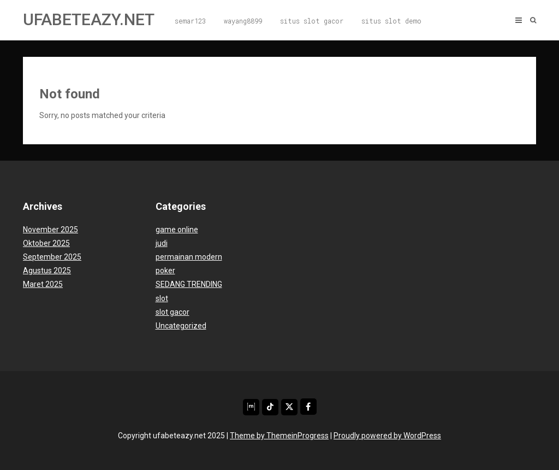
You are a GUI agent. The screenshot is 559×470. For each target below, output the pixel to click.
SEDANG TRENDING (189, 284)
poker (165, 270)
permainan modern (189, 256)
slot (162, 298)
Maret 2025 (43, 284)
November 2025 (50, 229)
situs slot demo (391, 20)
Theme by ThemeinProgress (279, 435)
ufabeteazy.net (88, 19)
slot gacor (172, 312)
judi (162, 243)
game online (177, 229)
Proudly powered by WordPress (387, 435)
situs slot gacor (311, 20)
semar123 (190, 20)
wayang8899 (243, 20)
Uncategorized (181, 325)
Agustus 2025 (47, 270)
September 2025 (52, 256)
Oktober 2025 (46, 243)
